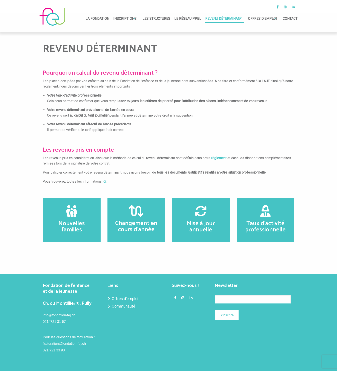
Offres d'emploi (125, 298)
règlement (219, 158)
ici (104, 181)
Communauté (123, 306)
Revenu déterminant (213, 19)
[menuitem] (82, 20)
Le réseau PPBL (177, 19)
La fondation (82, 19)
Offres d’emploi (257, 19)
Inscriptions (109, 19)
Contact (290, 19)
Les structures (146, 19)
